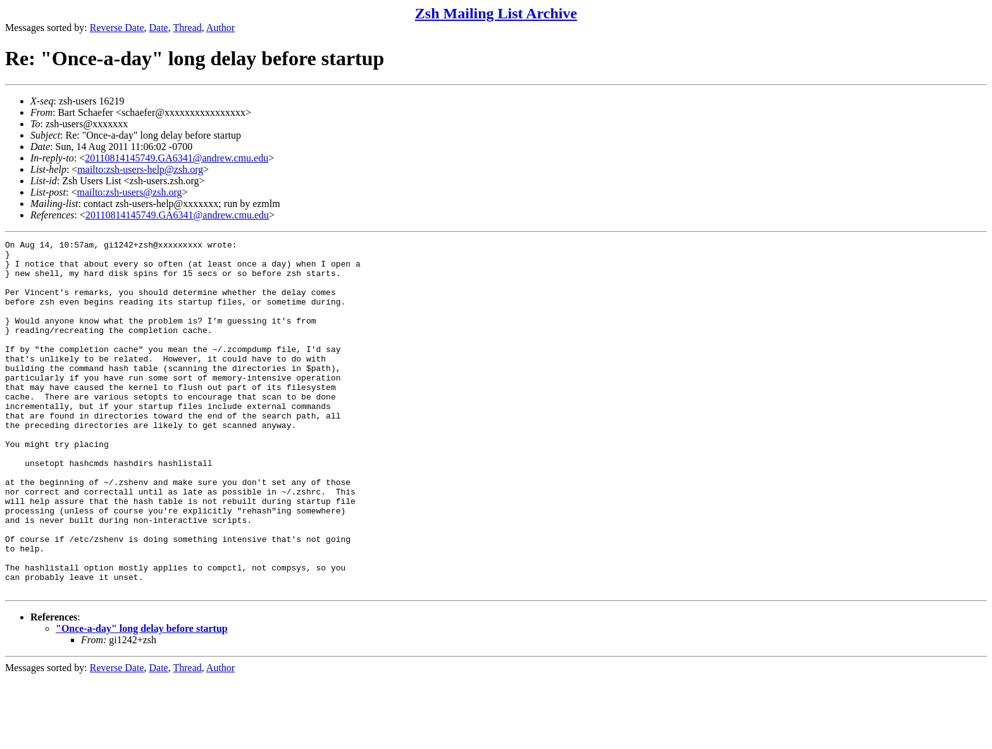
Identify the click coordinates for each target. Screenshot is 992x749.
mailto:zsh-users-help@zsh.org (140, 169)
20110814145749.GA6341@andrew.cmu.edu (176, 158)
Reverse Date (117, 27)
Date (158, 27)
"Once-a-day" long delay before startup (142, 698)
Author (220, 27)
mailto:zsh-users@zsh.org (129, 192)
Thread (187, 27)
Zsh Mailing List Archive (496, 13)
